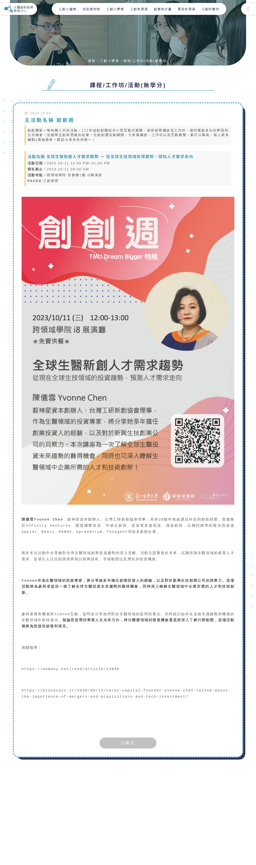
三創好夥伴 (211, 9)
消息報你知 (92, 9)
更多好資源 (187, 9)
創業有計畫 (163, 9)
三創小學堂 (116, 9)
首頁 (92, 61)
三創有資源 (139, 9)
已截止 (128, 743)
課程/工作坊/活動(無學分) (145, 61)
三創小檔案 (68, 9)
